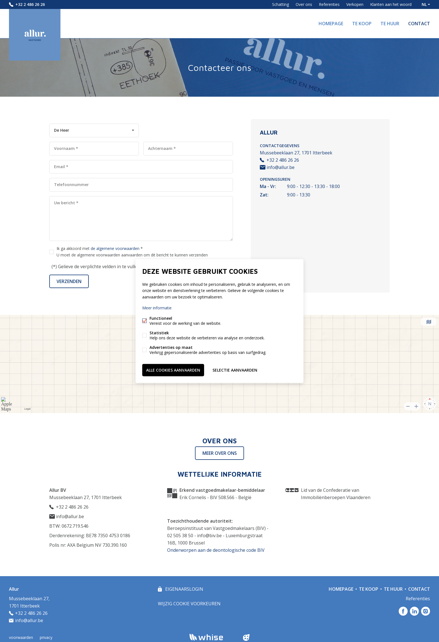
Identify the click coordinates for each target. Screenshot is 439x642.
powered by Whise (213, 637)
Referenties (329, 4)
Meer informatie (157, 307)
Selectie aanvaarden (235, 369)
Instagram (425, 611)
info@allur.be (277, 167)
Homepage (331, 23)
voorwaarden (21, 637)
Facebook (403, 611)
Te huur (389, 23)
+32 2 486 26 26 (30, 4)
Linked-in (414, 611)
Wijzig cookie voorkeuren (189, 604)
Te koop (362, 23)
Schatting (280, 4)
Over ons (304, 4)
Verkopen (354, 4)
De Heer (61, 130)
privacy (46, 637)
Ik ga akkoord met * (132, 252)
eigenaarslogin (183, 589)
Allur (14, 589)
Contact (419, 23)
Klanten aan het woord (391, 4)
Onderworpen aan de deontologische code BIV (216, 550)
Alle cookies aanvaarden (173, 369)
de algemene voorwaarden (115, 248)
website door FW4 (246, 637)
